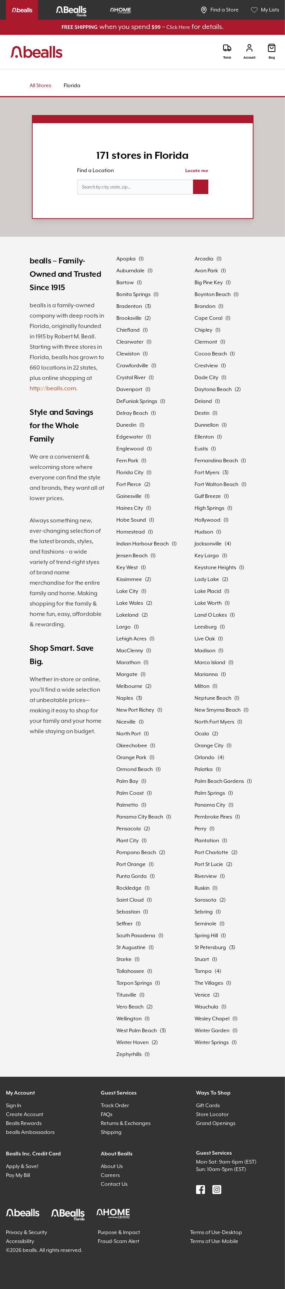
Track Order (115, 1106)
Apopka (126, 259)
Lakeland (127, 615)
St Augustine (131, 948)
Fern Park (127, 461)
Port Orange (131, 864)
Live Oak (205, 639)
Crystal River (131, 378)
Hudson (204, 532)
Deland (203, 401)
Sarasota (205, 900)
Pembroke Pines (213, 817)
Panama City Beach (139, 817)
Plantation (207, 841)
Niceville (126, 722)
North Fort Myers (214, 722)
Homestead (130, 532)
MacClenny (129, 651)
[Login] (249, 51)
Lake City (127, 591)
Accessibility (20, 1241)
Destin (202, 413)
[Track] (227, 51)
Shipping (111, 1132)
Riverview (206, 876)
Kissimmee (129, 580)
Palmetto (127, 805)
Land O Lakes (211, 615)
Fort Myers (207, 473)
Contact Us (114, 1184)
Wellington (129, 1019)
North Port (128, 734)
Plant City (127, 841)
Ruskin (202, 888)
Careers (110, 1175)
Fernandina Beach (216, 461)
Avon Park (206, 271)
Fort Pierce (128, 485)
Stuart (202, 959)
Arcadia (204, 259)
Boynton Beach (213, 295)
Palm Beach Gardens (219, 781)
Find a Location (95, 171)
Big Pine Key (209, 283)
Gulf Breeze (208, 496)
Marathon (128, 663)
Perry (200, 829)
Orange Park (131, 758)
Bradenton (129, 306)
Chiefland (128, 330)
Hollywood (208, 520)
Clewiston (128, 354)
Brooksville (129, 318)
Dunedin (126, 425)
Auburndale (130, 271)
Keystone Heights (215, 568)
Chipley (203, 330)
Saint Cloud (130, 900)
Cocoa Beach (211, 354)
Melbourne (129, 686)
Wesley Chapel (212, 1019)
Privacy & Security (26, 1233)
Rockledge (129, 888)
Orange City (209, 746)
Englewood (130, 449)
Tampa (203, 971)
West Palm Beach (136, 1031)
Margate (126, 675)
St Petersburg (210, 948)
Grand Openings (215, 1123)
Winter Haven (132, 1043)
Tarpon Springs (134, 983)
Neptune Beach (213, 698)
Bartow (125, 283)
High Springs (209, 508)
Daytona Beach (213, 390)
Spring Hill (206, 936)
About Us (112, 1167)
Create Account (24, 1115)
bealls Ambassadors (30, 1132)
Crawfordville (132, 366)
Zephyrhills (129, 1054)
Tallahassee (130, 971)
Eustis (201, 449)
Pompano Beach (136, 853)
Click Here (178, 27)
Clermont (206, 342)
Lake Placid (208, 591)
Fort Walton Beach (216, 485)
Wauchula (206, 1007)
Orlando (205, 758)
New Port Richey (135, 710)
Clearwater (129, 342)
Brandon (205, 306)
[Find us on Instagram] (216, 1189)
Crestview (206, 366)
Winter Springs (212, 1043)
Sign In (13, 1106)
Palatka (204, 770)
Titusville (126, 995)
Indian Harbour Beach (142, 544)
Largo (123, 627)
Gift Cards (208, 1106)
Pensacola (128, 829)
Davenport (129, 390)
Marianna (206, 675)
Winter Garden (212, 1031)
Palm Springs (210, 793)
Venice (202, 995)
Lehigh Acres (131, 639)
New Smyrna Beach (218, 710)
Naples (124, 698)
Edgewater (129, 437)
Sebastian (128, 912)
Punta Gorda (131, 876)
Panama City (210, 805)
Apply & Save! (22, 1167)
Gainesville (129, 496)
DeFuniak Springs (136, 401)
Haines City (129, 508)
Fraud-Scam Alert (118, 1241)
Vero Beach (129, 1007)
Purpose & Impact (119, 1233)
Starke (124, 959)
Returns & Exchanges (125, 1123)
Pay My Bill (18, 1175)
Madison (205, 651)
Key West (127, 568)
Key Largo (207, 556)
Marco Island (210, 663)
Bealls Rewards (24, 1123)
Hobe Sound (131, 520)
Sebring (204, 912)
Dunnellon (207, 425)
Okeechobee (131, 746)
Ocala (202, 734)
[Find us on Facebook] (200, 1189)
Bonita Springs (133, 295)
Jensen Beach (132, 556)
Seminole (205, 924)
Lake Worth (208, 603)
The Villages (209, 983)
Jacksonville (208, 544)
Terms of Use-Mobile (214, 1241)
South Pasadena (135, 936)
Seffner (124, 924)
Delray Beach (132, 413)
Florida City (129, 473)
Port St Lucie (209, 864)
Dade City (206, 378)
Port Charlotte (211, 853)
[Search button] (200, 187)
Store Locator (212, 1115)
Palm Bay (127, 781)
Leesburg (206, 627)
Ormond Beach (134, 770)
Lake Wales (129, 603)
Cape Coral (208, 318)
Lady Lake (207, 580)
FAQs (106, 1115)
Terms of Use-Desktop (216, 1233)
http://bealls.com (53, 388)
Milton (202, 686)
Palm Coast (130, 793)
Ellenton (204, 437)
